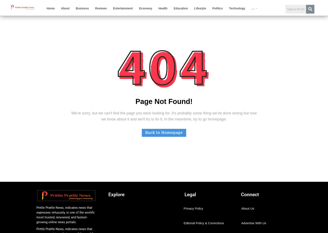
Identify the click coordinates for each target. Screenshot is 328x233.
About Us (247, 208)
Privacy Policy (193, 208)
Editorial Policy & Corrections (204, 223)
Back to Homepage (164, 133)
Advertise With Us (253, 223)
